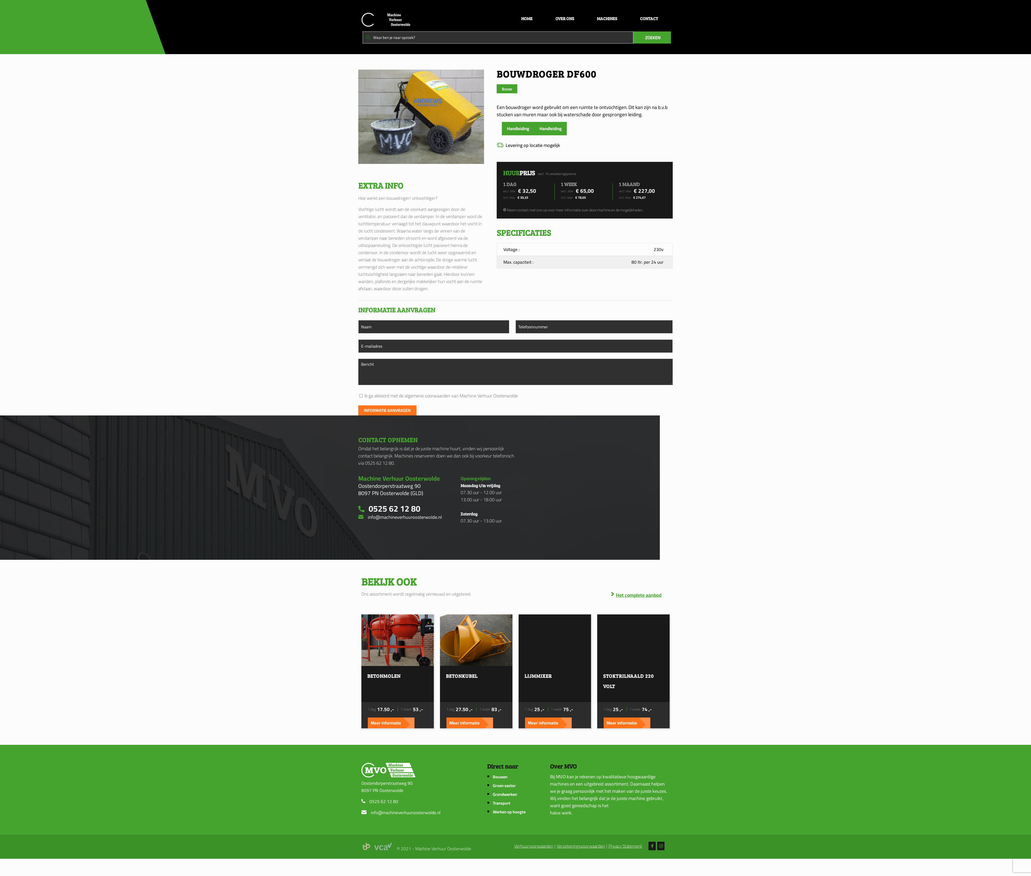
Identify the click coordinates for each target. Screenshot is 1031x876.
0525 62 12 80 (383, 819)
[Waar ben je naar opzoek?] (498, 37)
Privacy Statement (625, 863)
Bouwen (500, 794)
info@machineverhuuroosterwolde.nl (405, 829)
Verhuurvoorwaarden (533, 863)
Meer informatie (418, 736)
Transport (501, 820)
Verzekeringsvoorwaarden (581, 863)
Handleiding (518, 128)
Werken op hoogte (509, 829)
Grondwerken (505, 811)
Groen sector (504, 803)
